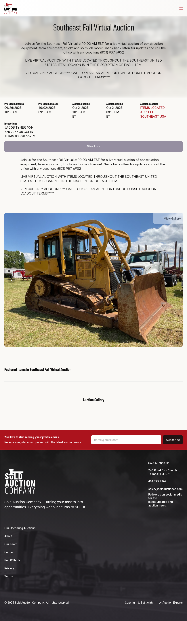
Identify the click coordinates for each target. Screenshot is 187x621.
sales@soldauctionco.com (165, 489)
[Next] (175, 279)
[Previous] (11, 279)
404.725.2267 (157, 481)
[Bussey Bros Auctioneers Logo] (20, 482)
